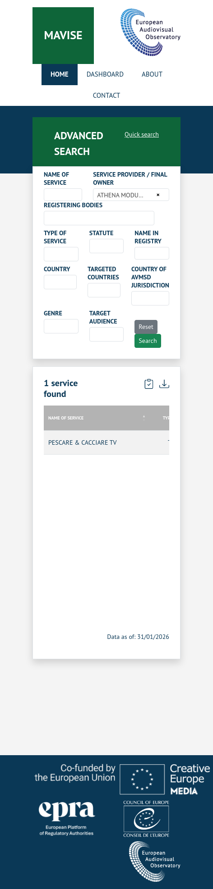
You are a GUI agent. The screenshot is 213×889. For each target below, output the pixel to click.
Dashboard (105, 74)
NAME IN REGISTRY (148, 237)
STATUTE (101, 233)
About (152, 74)
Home (60, 74)
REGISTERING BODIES (73, 205)
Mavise (63, 34)
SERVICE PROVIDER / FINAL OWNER (130, 178)
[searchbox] (48, 218)
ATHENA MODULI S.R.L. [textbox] (125, 195)
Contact (106, 95)
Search (148, 341)
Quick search (142, 134)
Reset (146, 327)
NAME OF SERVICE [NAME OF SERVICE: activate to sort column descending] (65, 418)
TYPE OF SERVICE (55, 237)
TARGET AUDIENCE (103, 317)
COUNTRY (57, 269)
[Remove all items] (157, 195)
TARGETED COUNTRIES (103, 273)
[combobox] (63, 194)
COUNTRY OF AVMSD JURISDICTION (150, 277)
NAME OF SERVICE (56, 178)
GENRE (53, 313)
